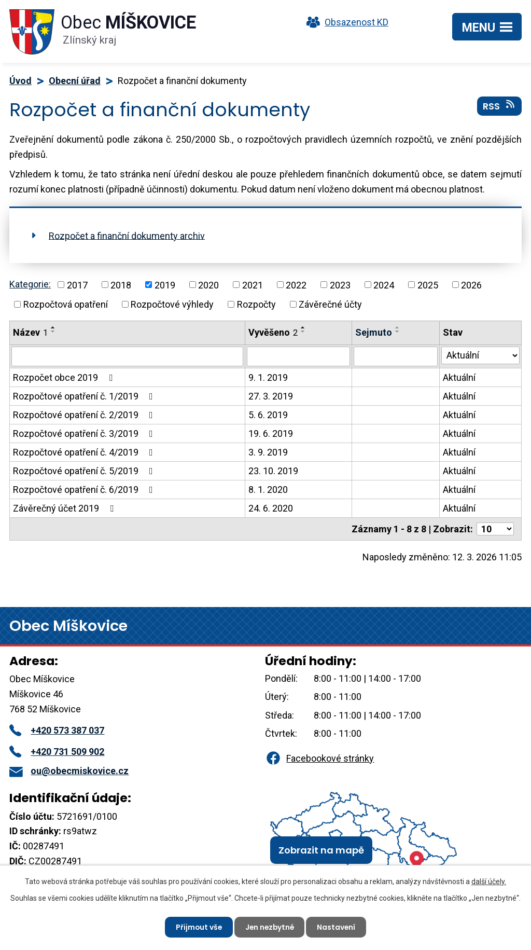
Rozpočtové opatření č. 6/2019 (85, 489)
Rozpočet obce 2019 (65, 377)
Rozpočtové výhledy (172, 304)
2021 (252, 284)
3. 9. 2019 (268, 452)
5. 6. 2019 (268, 414)
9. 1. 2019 (268, 377)
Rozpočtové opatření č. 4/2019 (85, 452)
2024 (383, 284)
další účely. (488, 881)
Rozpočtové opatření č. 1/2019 (85, 396)
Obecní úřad (75, 80)
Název (30, 332)
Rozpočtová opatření (65, 304)
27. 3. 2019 (270, 396)
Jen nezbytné (269, 926)
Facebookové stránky (319, 758)
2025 (427, 284)
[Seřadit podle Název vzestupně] (53, 327)
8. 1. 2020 (268, 489)
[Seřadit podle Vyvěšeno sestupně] (303, 331)
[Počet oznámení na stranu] (495, 528)
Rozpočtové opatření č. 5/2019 (85, 470)
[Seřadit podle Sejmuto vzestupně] (397, 327)
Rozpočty (256, 304)
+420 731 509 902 (56, 751)
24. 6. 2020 (270, 508)
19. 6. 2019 (270, 433)
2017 (77, 284)
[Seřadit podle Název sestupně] (53, 331)
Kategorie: (30, 284)
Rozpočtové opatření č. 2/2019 (85, 414)
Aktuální (459, 377)
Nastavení (337, 926)
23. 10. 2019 (273, 470)
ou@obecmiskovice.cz (69, 770)
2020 (208, 284)
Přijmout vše (197, 926)
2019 (165, 284)
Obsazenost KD (344, 22)
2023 (340, 284)
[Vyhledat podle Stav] (480, 355)
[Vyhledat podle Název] (127, 356)
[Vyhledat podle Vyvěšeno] (298, 356)
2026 (471, 284)
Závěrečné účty (330, 304)
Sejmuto (373, 332)
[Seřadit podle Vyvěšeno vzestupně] (303, 327)
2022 (296, 284)
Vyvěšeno (273, 332)
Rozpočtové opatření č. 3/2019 (85, 433)
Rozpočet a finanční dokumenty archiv (127, 235)
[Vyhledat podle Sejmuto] (396, 356)
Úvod (20, 80)
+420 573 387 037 (56, 730)
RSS (499, 106)
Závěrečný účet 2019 (65, 508)
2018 (120, 284)
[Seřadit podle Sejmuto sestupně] (397, 331)
